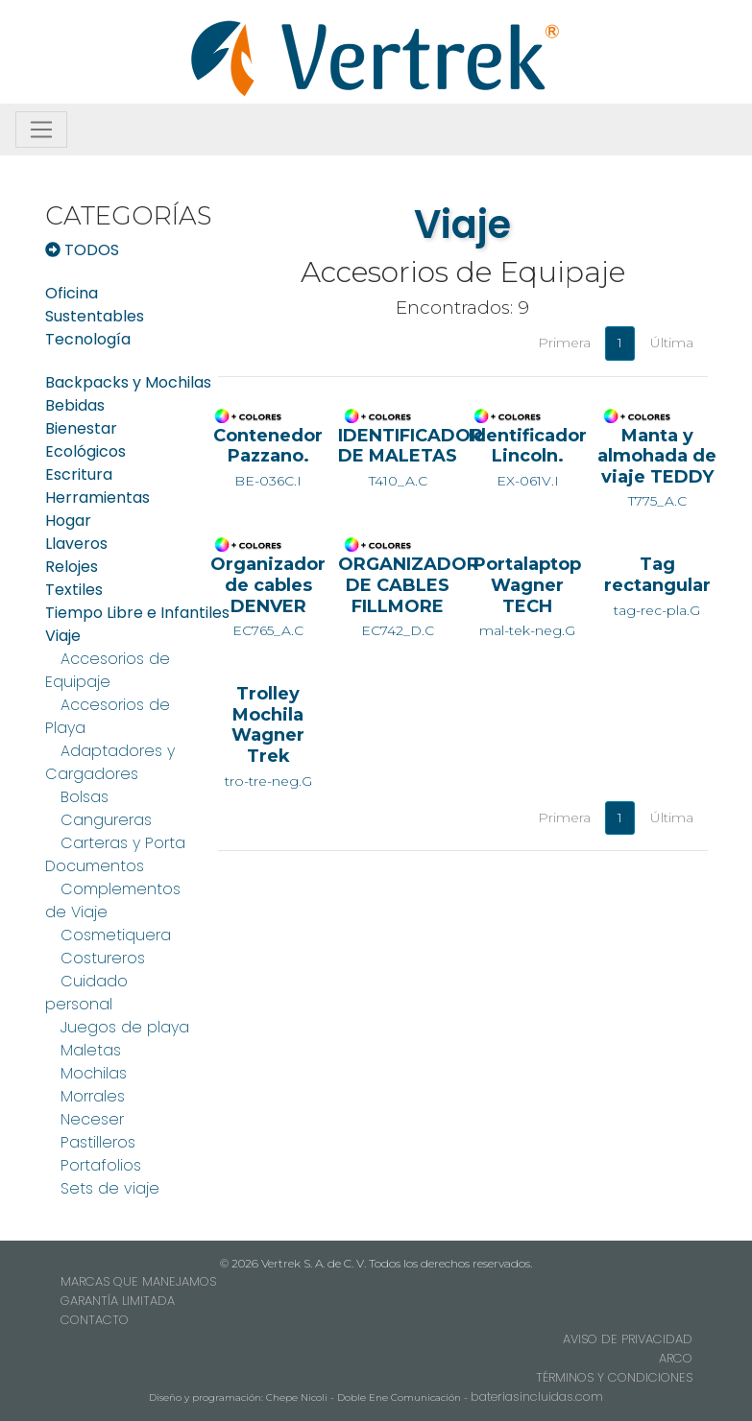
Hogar (68, 520)
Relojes (71, 567)
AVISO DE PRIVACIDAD (627, 1339)
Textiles (74, 590)
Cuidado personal (86, 992)
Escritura (78, 474)
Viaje (63, 636)
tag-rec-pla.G (657, 585)
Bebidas (75, 405)
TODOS (82, 250)
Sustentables (94, 316)
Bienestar (81, 428)
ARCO (675, 1358)
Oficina (71, 293)
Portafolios (101, 1165)
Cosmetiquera (116, 935)
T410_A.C (398, 456)
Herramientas (97, 497)
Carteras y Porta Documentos (115, 854)
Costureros (103, 958)
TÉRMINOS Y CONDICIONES (614, 1377)
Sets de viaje (110, 1188)
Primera (564, 342)
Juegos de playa (125, 1027)
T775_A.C (657, 467)
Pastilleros (98, 1142)
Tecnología (88, 339)
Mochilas (94, 1073)
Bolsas (85, 797)
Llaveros (76, 544)
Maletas (91, 1050)
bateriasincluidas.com (537, 1396)
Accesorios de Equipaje (107, 670)
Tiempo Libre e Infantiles (137, 613)
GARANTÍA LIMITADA (118, 1300)
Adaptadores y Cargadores (110, 762)
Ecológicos (85, 451)
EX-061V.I (528, 456)
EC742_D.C (398, 596)
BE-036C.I (268, 456)
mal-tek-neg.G (528, 596)
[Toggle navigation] (41, 129)
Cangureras (106, 820)
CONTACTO (95, 1320)
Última (671, 342)
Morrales (93, 1096)
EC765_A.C (268, 596)
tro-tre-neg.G (268, 735)
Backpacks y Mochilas (128, 382)
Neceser (92, 1119)
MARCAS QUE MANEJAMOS (138, 1281)
